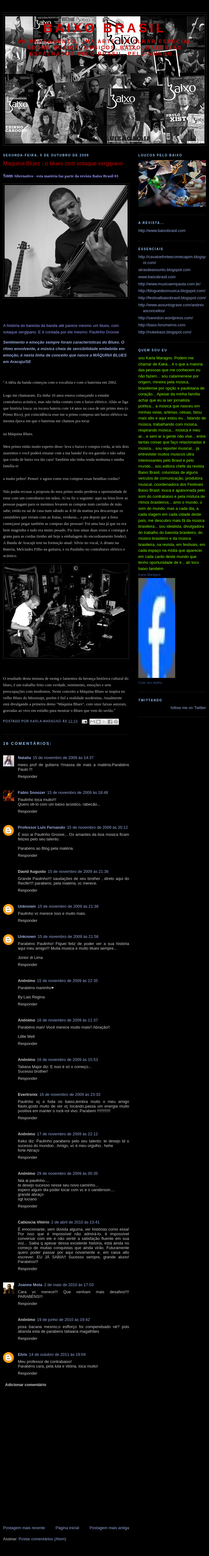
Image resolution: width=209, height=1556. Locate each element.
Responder (27, 776)
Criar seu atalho (150, 682)
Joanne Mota (30, 1284)
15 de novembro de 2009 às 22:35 (67, 980)
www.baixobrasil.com (156, 276)
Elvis (22, 1354)
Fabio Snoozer (31, 792)
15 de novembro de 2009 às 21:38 (68, 906)
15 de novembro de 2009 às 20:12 (97, 827)
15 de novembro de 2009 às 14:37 (63, 757)
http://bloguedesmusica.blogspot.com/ (171, 290)
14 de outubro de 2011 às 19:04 (57, 1354)
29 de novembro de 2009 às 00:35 (67, 1173)
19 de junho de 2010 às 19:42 (63, 1319)
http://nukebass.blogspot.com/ (164, 332)
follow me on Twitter (188, 707)
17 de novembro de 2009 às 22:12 (67, 1134)
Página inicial (67, 1527)
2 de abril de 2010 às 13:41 (75, 1222)
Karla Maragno (149, 574)
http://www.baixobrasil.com (162, 230)
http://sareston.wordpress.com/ (165, 318)
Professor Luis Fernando (41, 827)
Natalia (24, 757)
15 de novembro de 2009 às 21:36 (78, 871)
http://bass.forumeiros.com (161, 325)
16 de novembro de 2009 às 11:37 (67, 1020)
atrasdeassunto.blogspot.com (164, 269)
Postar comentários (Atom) (42, 1539)
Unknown (27, 906)
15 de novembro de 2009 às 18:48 (77, 792)
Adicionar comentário (25, 1384)
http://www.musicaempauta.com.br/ (169, 284)
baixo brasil (104, 28)
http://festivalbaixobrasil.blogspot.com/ (172, 297)
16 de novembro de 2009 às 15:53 (67, 1059)
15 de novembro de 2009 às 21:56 (68, 936)
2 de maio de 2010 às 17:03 (68, 1284)
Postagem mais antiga (109, 1527)
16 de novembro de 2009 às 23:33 (69, 1094)
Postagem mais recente (24, 1527)
